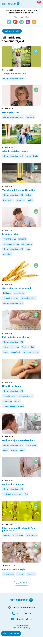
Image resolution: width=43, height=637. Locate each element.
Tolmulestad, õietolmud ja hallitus (19, 190)
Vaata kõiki (21, 583)
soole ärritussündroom (12, 494)
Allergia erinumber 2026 (14, 74)
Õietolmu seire (11, 633)
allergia (14, 450)
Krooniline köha (10, 234)
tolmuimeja (20, 200)
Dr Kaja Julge (8, 574)
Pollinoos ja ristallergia (13, 569)
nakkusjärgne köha (11, 244)
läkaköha (22, 239)
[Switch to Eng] (39, 2)
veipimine (7, 254)
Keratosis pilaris (28, 347)
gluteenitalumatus (10, 298)
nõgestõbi (7, 401)
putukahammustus (11, 347)
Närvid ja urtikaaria (11, 386)
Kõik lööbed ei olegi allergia (16, 337)
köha (28, 249)
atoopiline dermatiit (31, 352)
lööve (5, 352)
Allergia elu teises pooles (15, 151)
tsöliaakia (7, 293)
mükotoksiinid (31, 445)
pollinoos (20, 574)
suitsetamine (26, 244)
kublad (17, 401)
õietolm (29, 195)
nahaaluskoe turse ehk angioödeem (18, 396)
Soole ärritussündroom (13, 484)
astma (5, 450)
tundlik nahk (18, 535)
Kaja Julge (30, 117)
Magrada (6, 535)
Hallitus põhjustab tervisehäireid (18, 440)
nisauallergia (19, 293)
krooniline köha (9, 239)
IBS (26, 494)
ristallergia (31, 574)
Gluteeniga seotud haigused (16, 288)
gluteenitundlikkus (28, 298)
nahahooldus (31, 535)
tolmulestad (8, 200)
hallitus (30, 200)
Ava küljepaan (12, 31)
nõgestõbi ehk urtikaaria (13, 406)
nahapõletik (15, 352)
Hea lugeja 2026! (10, 112)
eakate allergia (32, 156)
